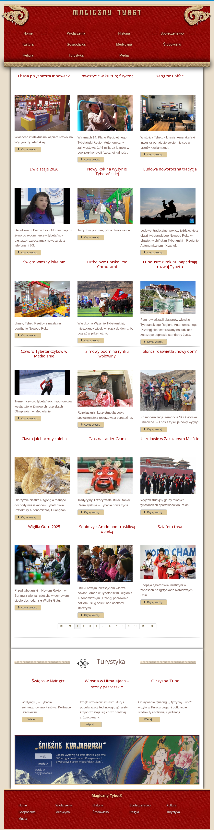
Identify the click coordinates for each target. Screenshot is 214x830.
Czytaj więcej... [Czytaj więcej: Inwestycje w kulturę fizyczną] (90, 157)
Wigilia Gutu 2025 (44, 524)
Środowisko (172, 43)
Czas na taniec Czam (107, 436)
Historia (124, 33)
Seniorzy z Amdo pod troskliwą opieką (107, 526)
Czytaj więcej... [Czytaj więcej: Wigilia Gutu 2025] (27, 605)
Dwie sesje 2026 (44, 166)
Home (28, 33)
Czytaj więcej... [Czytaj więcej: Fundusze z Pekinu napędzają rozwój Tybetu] (153, 339)
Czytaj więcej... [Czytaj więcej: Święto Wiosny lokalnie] (27, 332)
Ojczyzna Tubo (165, 678)
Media (124, 53)
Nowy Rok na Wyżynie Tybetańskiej (107, 169)
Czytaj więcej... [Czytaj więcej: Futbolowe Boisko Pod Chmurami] (90, 337)
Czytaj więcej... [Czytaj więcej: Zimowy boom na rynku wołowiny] (90, 421)
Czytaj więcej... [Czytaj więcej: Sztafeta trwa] (153, 599)
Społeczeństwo (172, 33)
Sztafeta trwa (170, 524)
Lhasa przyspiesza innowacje (44, 73)
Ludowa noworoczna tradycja (170, 166)
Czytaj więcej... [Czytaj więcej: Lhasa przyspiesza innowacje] (27, 146)
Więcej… (33, 716)
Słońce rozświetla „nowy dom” (170, 348)
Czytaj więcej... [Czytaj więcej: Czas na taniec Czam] (90, 509)
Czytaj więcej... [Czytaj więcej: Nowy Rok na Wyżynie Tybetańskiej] (90, 234)
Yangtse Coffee (170, 73)
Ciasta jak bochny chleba (44, 436)
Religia (28, 53)
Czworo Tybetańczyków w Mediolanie (44, 351)
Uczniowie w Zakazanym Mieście (170, 436)
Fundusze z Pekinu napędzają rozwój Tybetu (170, 262)
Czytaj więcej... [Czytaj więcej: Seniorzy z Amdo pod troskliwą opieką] (90, 612)
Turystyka (76, 53)
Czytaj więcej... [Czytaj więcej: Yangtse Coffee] (153, 151)
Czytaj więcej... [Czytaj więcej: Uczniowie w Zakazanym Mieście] (153, 509)
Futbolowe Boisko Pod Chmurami (107, 262)
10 (135, 623)
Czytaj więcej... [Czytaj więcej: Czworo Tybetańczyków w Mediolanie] (27, 415)
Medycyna (124, 43)
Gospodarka (76, 43)
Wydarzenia (76, 33)
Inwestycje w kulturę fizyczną (107, 73)
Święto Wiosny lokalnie (44, 259)
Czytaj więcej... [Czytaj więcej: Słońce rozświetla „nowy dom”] (153, 426)
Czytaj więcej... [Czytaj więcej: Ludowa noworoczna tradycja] (153, 249)
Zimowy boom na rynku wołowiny (107, 351)
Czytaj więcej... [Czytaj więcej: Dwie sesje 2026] (27, 249)
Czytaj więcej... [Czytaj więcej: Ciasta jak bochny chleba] (27, 514)
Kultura (28, 43)
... (103, 623)
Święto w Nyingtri (49, 678)
